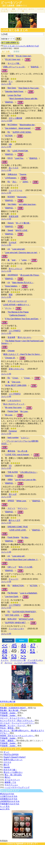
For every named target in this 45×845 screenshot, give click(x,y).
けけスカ (7, 762)
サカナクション (11, 785)
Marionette (21, 197)
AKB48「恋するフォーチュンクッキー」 (17, 736)
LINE (35, 640)
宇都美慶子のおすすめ (9, 804)
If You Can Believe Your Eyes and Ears (21, 319)
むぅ (11, 81)
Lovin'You (19, 158)
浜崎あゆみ (12, 174)
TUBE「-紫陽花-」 (8, 741)
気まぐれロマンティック (13, 404)
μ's (9, 249)
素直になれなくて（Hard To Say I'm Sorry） (22, 354)
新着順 (16, 51)
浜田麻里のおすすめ (8, 799)
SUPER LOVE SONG (21, 132)
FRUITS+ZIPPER (10, 755)
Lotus (24, 260)
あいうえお (13, 168)
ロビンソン (22, 508)
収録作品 (35, 67)
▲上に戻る (5, 809)
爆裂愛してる (10, 782)
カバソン (31, 9)
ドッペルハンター (16, 629)
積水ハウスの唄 (25, 567)
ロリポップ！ (32, 844)
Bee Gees (12, 88)
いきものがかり (14, 400)
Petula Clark (13, 411)
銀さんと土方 (14, 520)
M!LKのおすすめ (7, 794)
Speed (10, 230)
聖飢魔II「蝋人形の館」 (10, 710)
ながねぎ (12, 242)
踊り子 (6, 765)
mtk (10, 144)
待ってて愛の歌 (22, 223)
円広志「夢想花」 (7, 728)
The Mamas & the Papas (18, 312)
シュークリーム (15, 190)
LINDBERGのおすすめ (9, 801)
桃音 (11, 295)
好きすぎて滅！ (10, 770)
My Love (24, 411)
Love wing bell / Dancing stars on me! (21, 253)
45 (14, 645)
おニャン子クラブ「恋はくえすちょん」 (17, 720)
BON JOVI (12, 619)
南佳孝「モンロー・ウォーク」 (13, 726)
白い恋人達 (22, 451)
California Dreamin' (17, 315)
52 (4, 656)
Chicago (11, 351)
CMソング (12, 567)
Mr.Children (12, 125)
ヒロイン (25, 438)
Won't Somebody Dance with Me (23, 99)
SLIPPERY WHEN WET (15, 623)
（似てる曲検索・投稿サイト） (14, 6)
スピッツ (11, 508)
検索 (18, 39)
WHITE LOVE (21, 230)
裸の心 (7, 777)
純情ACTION (18, 586)
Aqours (11, 223)
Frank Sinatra (13, 537)
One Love (16, 382)
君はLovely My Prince (29, 275)
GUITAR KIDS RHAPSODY (24, 612)
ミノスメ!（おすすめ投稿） (26, 663)
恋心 (14, 182)
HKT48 (11, 56)
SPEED (11, 501)
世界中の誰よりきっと (13, 760)
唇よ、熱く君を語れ (13, 775)
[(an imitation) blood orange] (17, 128)
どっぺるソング (11, 2)
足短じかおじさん (16, 369)
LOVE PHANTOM (20, 151)
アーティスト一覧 (18, 660)
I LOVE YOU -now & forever (17, 455)
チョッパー (13, 579)
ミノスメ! (40, 9)
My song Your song (13, 407)
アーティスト (22, 10)
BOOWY (11, 197)
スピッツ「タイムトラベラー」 (13, 718)
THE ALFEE (13, 472)
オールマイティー (12, 780)
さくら (8, 308)
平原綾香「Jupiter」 (8, 713)
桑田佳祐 (11, 451)
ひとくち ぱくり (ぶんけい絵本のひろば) (21, 46)
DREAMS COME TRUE (18, 527)
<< (5, 645)
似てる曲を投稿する (10, 43)
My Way (24, 537)
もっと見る (5, 806)
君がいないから (24, 337)
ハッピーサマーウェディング (17, 787)
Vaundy (6, 767)
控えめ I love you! (23, 56)
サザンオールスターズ (17, 301)
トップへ (4, 660)
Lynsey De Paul (14, 95)
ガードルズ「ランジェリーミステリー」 (17, 723)
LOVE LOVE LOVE (17, 530)
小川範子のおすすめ (8, 796)
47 (33, 645)
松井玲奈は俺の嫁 (7, 702)
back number (13, 437)
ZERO (25, 182)
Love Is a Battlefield (28, 593)
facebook (8, 640)
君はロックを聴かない (13, 772)
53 (14, 656)
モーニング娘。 (14, 63)
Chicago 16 (10, 358)
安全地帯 (11, 337)
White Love (21, 501)
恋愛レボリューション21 (14, 67)
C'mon (15, 378)
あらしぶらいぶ (15, 268)
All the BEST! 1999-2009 (15, 385)
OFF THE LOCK (12, 615)
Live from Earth (11, 597)
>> (23, 656)
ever (14, 260)
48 (4, 651)
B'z (9, 132)
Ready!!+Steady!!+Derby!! (14, 757)
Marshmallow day (27, 125)
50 (23, 651)
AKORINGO (13, 275)
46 (23, 645)
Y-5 (10, 466)
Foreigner (13, 431)
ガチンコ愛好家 (15, 118)
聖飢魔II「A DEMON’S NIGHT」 (14, 708)
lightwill (19, 844)
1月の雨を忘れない (28, 472)
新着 (13, 10)
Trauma (23, 174)
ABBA (10, 480)
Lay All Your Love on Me (25, 480)
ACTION (8, 136)
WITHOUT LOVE (26, 619)
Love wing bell (18, 249)
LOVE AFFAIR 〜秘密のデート (16, 305)
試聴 (28, 60)
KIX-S (10, 158)
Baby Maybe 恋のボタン (22, 283)
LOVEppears (10, 178)
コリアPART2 (15, 331)
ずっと (6, 752)
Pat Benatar (13, 593)
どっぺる (4, 10)
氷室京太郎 (13, 216)
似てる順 (6, 51)
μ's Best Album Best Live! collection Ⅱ (21, 560)
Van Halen (12, 204)
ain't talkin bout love (27, 204)
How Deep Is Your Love (28, 88)
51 (32, 651)
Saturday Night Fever (14, 91)
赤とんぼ (12, 494)
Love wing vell (18, 556)
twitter (21, 640)
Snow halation (11, 286)
